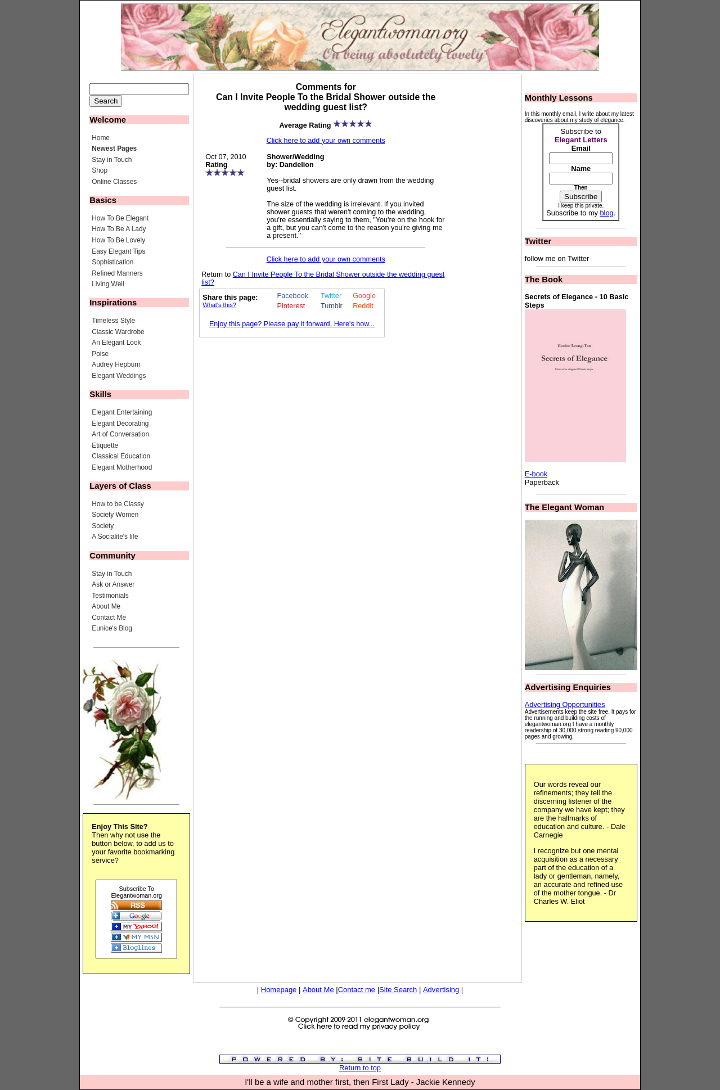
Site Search (398, 989)
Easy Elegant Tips (118, 251)
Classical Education (121, 456)
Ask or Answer (113, 584)
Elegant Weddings (119, 376)
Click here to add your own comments (326, 141)
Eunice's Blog (112, 628)
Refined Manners (117, 273)
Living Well (108, 284)
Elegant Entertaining (122, 412)
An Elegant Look (116, 342)
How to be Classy (118, 504)
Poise (100, 354)
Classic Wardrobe (118, 332)
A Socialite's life (115, 537)
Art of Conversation (120, 434)
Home (101, 138)
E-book (536, 474)
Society (103, 526)
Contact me (356, 989)
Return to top (360, 1068)
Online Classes (114, 182)
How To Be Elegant (120, 218)
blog (606, 213)
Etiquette (105, 445)
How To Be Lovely (118, 240)
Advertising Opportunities (565, 704)
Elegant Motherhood (122, 467)
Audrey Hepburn (116, 364)
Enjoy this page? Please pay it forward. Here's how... (292, 324)
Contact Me (109, 617)
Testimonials (110, 596)
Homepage (279, 989)
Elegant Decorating (120, 423)
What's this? (219, 304)
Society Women (115, 515)
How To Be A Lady (119, 229)
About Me (106, 606)
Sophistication (112, 262)
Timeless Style (113, 321)
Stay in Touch (112, 160)
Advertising (441, 989)
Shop (99, 170)
